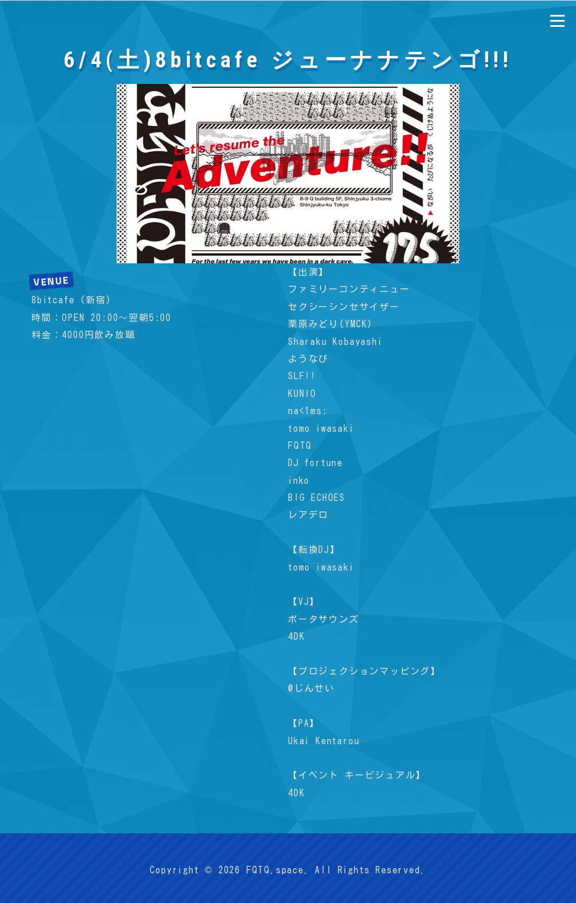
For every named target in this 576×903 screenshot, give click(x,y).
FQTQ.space (275, 869)
